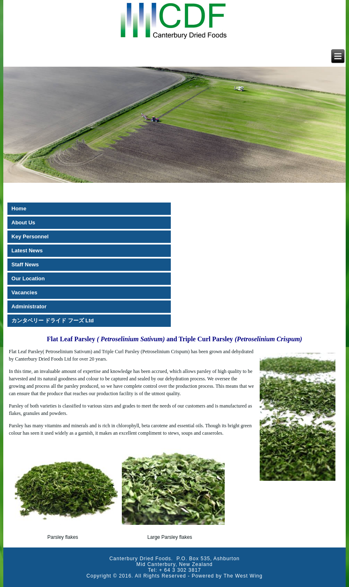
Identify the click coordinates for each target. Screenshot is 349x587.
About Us (23, 222)
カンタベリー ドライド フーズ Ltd (53, 320)
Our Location (28, 278)
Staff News (25, 264)
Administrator (29, 306)
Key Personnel (30, 236)
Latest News (27, 250)
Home (19, 208)
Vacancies (24, 292)
